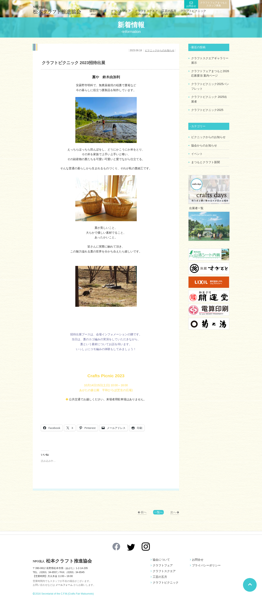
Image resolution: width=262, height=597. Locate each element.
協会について (98, 12)
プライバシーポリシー (206, 565)
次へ (173, 512)
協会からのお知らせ (204, 143)
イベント (197, 151)
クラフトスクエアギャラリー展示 (209, 60)
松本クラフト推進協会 (63, 561)
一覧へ (158, 512)
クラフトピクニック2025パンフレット (210, 85)
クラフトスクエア (146, 12)
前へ (144, 512)
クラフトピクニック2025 (207, 108)
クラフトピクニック (193, 12)
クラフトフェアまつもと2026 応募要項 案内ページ (210, 73)
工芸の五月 (169, 12)
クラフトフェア (121, 12)
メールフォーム (64, 585)
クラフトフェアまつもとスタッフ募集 (213, 4)
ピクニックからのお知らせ (159, 50)
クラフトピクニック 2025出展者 (209, 98)
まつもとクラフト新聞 (205, 159)
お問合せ (191, 6)
